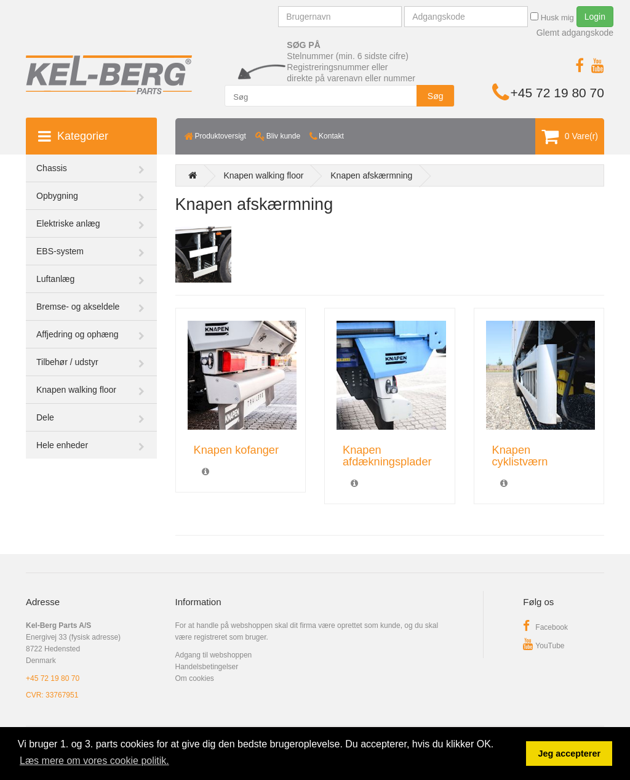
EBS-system (60, 251)
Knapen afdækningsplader (387, 456)
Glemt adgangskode (574, 33)
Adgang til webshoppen (213, 655)
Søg (436, 96)
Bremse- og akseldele (77, 307)
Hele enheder (62, 445)
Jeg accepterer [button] (569, 753)
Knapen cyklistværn (520, 456)
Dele (45, 417)
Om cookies (194, 678)
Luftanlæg (55, 279)
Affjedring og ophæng (77, 334)
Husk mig (552, 17)
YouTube (543, 645)
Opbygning (57, 196)
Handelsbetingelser (207, 666)
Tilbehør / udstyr (67, 362)
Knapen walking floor (76, 390)
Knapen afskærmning (371, 175)
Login (594, 17)
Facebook (545, 627)
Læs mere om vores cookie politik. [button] (94, 760)
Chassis (51, 168)
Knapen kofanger (236, 450)
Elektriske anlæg (68, 223)
